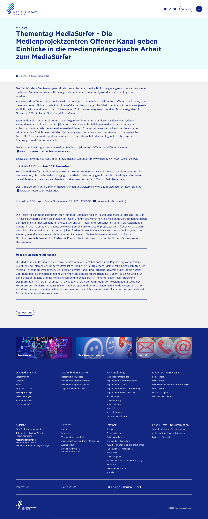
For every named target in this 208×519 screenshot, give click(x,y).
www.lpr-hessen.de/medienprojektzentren (45, 151)
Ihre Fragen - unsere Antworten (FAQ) (124, 460)
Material (111, 408)
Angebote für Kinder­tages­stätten (122, 380)
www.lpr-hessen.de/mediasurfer (39, 190)
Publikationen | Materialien (120, 448)
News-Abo (111, 464)
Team (18, 384)
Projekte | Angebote (161, 437)
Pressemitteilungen (116, 433)
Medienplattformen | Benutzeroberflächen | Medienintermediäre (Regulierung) (32, 442)
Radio (64, 429)
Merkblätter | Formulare (118, 441)
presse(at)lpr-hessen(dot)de (113, 201)
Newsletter (112, 452)
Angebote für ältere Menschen (121, 392)
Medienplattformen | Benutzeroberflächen (71, 450)
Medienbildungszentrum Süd (75, 384)
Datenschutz (68, 487)
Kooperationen (114, 404)
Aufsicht (21, 425)
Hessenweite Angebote (72, 376)
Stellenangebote (23, 404)
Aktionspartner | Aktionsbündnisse (168, 433)
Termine (111, 429)
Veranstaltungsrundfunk (72, 437)
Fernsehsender (159, 380)
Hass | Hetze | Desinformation (170, 425)
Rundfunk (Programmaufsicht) (30, 429)
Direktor (20, 380)
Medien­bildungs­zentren (75, 372)
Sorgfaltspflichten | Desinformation (169, 429)
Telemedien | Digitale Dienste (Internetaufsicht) (30, 434)
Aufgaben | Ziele (24, 388)
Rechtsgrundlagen (24, 392)
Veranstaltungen (24, 396)
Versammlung (22, 376)
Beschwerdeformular (117, 468)
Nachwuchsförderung (117, 416)
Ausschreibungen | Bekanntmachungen (126, 444)
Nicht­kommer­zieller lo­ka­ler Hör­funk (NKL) (171, 384)
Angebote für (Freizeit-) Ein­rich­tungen (124, 388)
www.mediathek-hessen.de (109, 158)
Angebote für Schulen (117, 384)
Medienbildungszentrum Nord (75, 380)
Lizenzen (66, 425)
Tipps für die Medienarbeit (74, 388)
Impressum (22, 487)
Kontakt (110, 472)
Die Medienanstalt (26, 372)
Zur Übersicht (25, 312)
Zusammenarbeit (24, 400)
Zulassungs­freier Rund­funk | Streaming (80, 441)
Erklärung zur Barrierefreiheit (124, 487)
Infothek (111, 425)
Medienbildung (116, 372)
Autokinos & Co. (68, 444)
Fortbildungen (113, 396)
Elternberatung (114, 400)
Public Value (158, 388)
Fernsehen (66, 433)
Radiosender (158, 376)
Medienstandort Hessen (166, 372)
